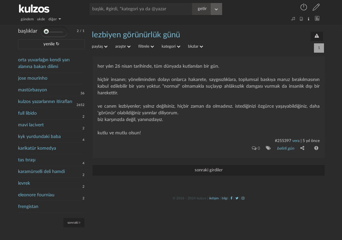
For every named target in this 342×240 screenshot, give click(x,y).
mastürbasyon (32, 90)
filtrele (146, 46)
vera (296, 141)
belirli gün (285, 148)
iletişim (214, 198)
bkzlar (195, 46)
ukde (41, 19)
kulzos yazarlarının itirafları (45, 101)
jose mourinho (32, 78)
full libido (27, 113)
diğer (54, 19)
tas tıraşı (26, 160)
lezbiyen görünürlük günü (136, 35)
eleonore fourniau (36, 195)
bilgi (224, 198)
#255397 (283, 141)
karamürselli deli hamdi (41, 171)
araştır (123, 46)
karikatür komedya (37, 148)
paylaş (100, 46)
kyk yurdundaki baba (39, 136)
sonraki (73, 222)
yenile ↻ (51, 44)
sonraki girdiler (209, 170)
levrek (24, 183)
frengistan (28, 206)
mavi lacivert (31, 125)
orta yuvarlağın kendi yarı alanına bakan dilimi (43, 63)
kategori (171, 46)
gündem (27, 19)
